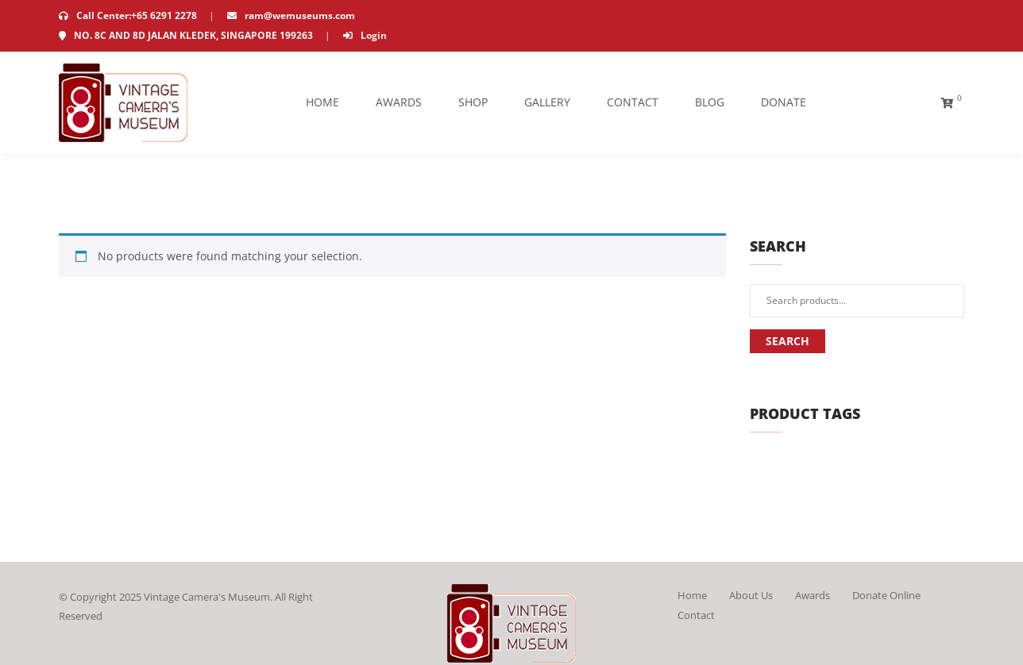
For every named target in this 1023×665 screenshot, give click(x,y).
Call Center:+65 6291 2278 (129, 15)
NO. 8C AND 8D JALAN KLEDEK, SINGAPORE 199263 (187, 35)
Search (787, 340)
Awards (399, 102)
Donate (783, 102)
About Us (751, 595)
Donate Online (886, 595)
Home (322, 102)
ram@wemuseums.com (291, 15)
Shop (473, 102)
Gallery (547, 102)
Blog (709, 102)
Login (365, 35)
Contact (632, 102)
